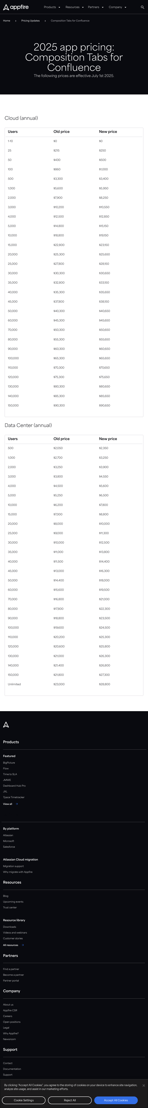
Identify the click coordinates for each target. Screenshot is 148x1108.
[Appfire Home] (16, 7)
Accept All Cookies (116, 1100)
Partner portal (11, 981)
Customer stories (13, 938)
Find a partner (11, 969)
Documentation (12, 1069)
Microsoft (8, 841)
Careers (7, 1016)
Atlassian (8, 835)
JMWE (7, 780)
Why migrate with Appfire (17, 872)
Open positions (11, 1022)
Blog (5, 896)
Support (7, 1075)
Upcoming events (13, 902)
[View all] (11, 804)
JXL (5, 791)
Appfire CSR (10, 1010)
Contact (7, 1063)
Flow (6, 768)
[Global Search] (142, 7)
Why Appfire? (10, 1033)
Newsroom (9, 1039)
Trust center (10, 907)
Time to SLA (10, 774)
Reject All (70, 1100)
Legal (6, 1028)
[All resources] (14, 945)
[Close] (144, 1085)
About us (8, 1005)
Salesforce (9, 847)
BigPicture (9, 763)
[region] (74, 1093)
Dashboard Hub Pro (14, 786)
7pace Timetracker (13, 797)
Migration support (13, 866)
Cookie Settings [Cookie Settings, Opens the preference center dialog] (24, 1100)
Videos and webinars (15, 933)
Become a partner (13, 975)
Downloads (9, 927)
